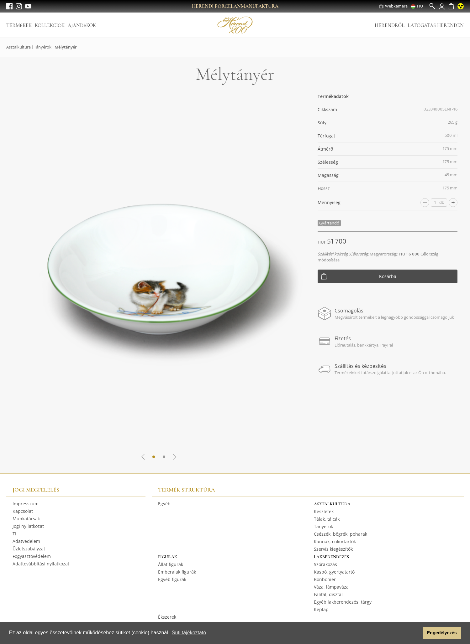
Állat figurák (170, 564)
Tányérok (42, 47)
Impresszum (26, 504)
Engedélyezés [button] (442, 632)
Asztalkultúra (18, 47)
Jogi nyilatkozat (28, 526)
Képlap (321, 609)
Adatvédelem (26, 541)
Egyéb (164, 504)
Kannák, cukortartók (335, 541)
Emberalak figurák (177, 572)
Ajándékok (82, 25)
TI (14, 534)
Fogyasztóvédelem (32, 556)
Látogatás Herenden (436, 25)
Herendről (389, 25)
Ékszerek (167, 617)
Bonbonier (325, 579)
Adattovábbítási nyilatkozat (41, 564)
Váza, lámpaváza (331, 587)
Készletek (324, 511)
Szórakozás (325, 564)
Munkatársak (26, 519)
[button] (416, 633)
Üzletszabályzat (29, 549)
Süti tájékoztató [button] (189, 632)
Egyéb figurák (172, 579)
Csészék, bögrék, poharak (340, 534)
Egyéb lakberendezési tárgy (343, 602)
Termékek (19, 25)
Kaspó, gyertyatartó (334, 572)
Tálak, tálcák (327, 519)
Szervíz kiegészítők (333, 549)
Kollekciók (50, 25)
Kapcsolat (23, 511)
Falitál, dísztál (328, 594)
